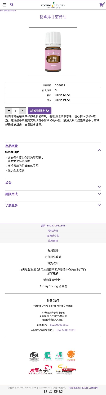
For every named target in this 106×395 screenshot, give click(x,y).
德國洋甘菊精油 (10, 11)
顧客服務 (53, 273)
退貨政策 (53, 263)
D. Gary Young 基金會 (53, 286)
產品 (1, 11)
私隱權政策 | (75, 388)
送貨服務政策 (53, 256)
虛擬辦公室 (53, 236)
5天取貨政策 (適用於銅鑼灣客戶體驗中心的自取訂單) (53, 269)
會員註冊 (53, 250)
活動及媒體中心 (53, 279)
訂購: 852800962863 (53, 226)
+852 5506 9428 (65, 330)
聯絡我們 (53, 231)
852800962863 (59, 325)
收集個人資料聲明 (90, 388)
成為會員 (53, 241)
